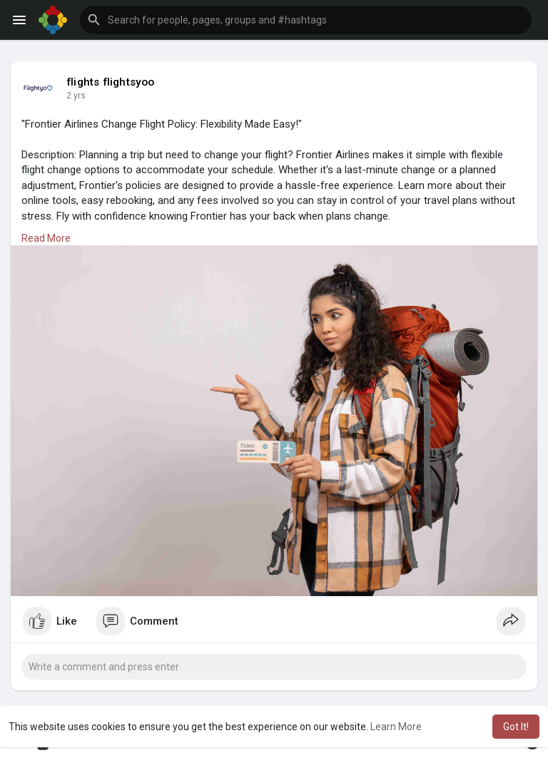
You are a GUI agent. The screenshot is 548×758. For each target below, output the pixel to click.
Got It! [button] (516, 726)
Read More (46, 238)
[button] (306, 20)
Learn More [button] (396, 726)
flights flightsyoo (110, 82)
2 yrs (76, 96)
